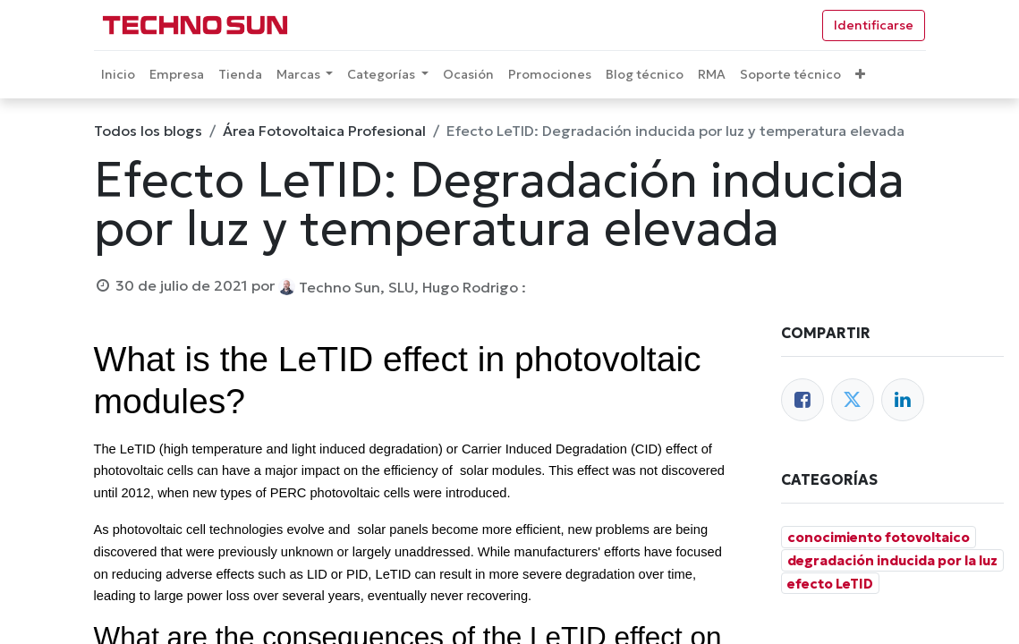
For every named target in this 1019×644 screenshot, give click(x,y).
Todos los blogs (148, 131)
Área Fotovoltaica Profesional (324, 131)
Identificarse (873, 25)
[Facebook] (802, 399)
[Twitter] (852, 399)
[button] (860, 74)
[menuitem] (118, 74)
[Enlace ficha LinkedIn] (902, 399)
